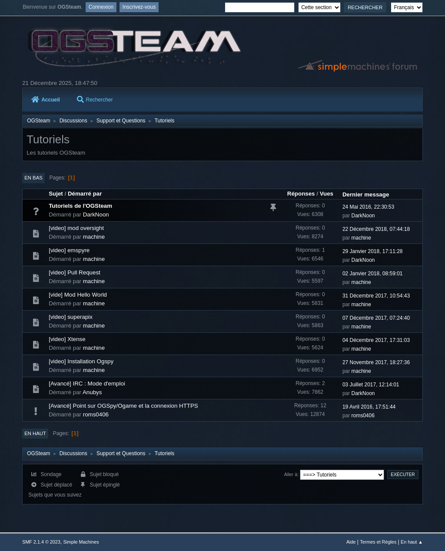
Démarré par (85, 193)
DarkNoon (96, 214)
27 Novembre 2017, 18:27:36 (376, 362)
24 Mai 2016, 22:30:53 (368, 207)
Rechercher (95, 100)
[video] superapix (71, 317)
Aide (351, 541)
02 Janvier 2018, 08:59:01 (372, 273)
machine (94, 236)
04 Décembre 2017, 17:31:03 (376, 340)
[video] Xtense (67, 339)
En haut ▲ (412, 541)
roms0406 (96, 414)
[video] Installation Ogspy (81, 361)
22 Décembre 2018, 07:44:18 (376, 229)
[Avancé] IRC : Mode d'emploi (87, 383)
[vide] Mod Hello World (78, 294)
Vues (326, 193)
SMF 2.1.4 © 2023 (41, 541)
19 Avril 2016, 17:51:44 (368, 407)
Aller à (291, 474)
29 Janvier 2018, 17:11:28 (372, 251)
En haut (35, 433)
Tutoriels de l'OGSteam (80, 206)
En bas (33, 177)
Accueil (45, 100)
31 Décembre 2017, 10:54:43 (376, 296)
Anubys (92, 392)
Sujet (56, 193)
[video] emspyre (69, 250)
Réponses (301, 193)
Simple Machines (81, 541)
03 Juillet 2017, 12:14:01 (370, 385)
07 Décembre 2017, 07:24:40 (376, 318)
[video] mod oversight (76, 228)
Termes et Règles (378, 541)
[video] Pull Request (74, 272)
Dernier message (365, 194)
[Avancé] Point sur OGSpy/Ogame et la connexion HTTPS (123, 405)
